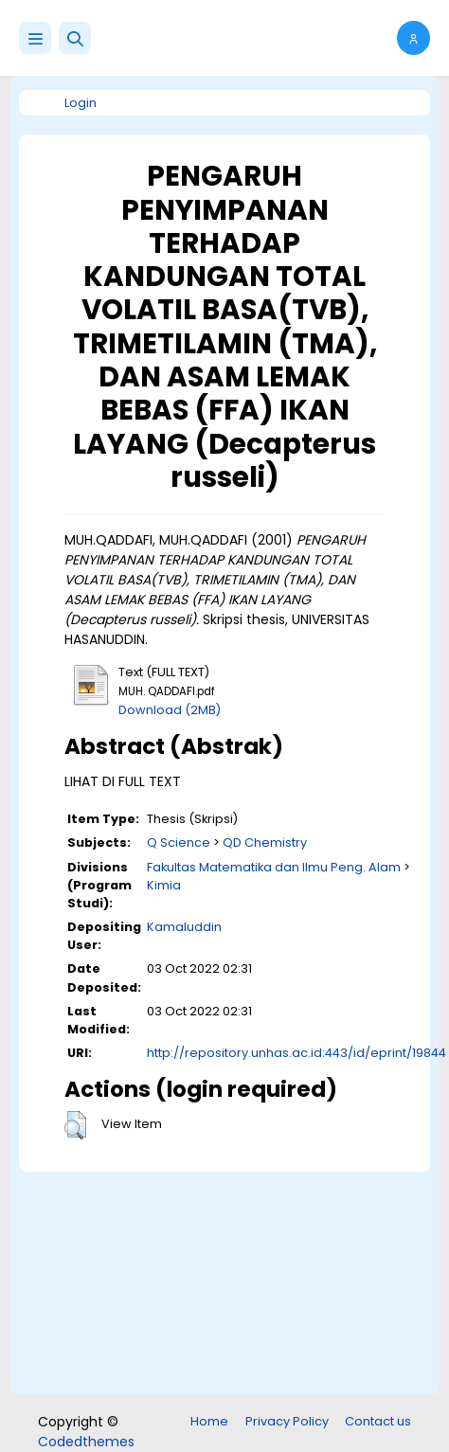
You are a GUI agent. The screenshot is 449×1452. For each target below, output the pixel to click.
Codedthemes (86, 1441)
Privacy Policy (287, 1421)
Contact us (378, 1421)
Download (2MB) (169, 710)
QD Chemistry (265, 842)
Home (209, 1421)
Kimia (164, 885)
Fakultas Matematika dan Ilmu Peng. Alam (274, 867)
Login (80, 103)
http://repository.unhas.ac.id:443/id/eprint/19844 (296, 1053)
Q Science (178, 842)
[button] (75, 38)
